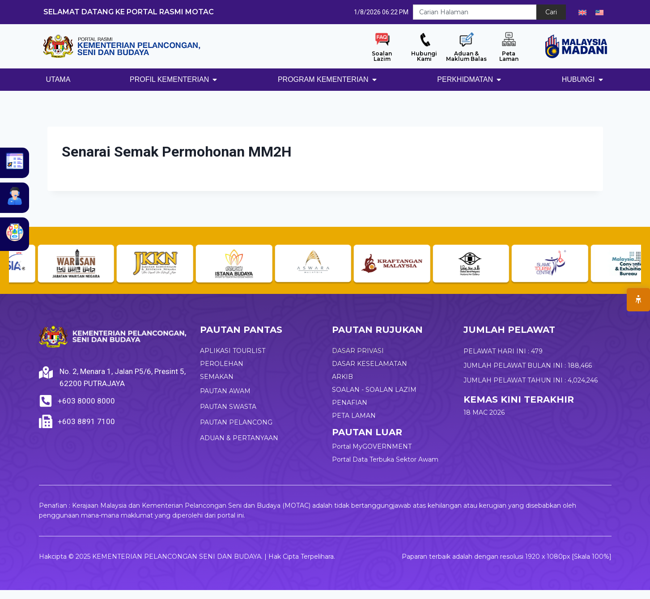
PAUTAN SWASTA (228, 407)
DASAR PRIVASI (358, 351)
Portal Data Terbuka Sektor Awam (385, 459)
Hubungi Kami (424, 56)
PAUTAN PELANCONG (236, 422)
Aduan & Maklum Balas (466, 56)
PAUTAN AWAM (225, 391)
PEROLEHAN (221, 364)
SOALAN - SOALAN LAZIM (374, 390)
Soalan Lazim (382, 56)
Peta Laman (508, 56)
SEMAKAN (217, 377)
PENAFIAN (349, 403)
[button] (19, 264)
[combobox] (474, 12)
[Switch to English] (582, 12)
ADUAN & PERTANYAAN (239, 438)
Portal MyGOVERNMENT (372, 446)
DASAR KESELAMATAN (369, 364)
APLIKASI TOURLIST (232, 351)
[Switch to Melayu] (599, 12)
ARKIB (342, 377)
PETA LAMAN (354, 416)
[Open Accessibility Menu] (638, 299)
